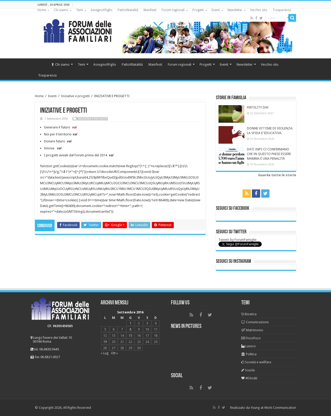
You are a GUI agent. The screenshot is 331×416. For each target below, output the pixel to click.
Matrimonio (252, 330)
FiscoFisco (251, 338)
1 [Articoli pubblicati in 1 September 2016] (130, 323)
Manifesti (150, 10)
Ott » (114, 353)
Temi (79, 10)
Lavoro (248, 346)
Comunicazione (255, 322)
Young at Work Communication (273, 408)
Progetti (198, 10)
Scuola (248, 370)
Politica (249, 354)
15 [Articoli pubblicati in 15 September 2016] (130, 335)
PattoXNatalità (128, 10)
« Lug (105, 353)
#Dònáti (249, 378)
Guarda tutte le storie (277, 175)
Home (41, 10)
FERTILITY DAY (258, 107)
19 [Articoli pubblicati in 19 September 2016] (105, 342)
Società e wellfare (256, 362)
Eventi (216, 10)
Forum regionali (173, 10)
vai (59, 148)
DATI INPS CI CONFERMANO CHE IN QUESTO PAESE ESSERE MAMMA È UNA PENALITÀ (269, 153)
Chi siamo (61, 10)
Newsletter (235, 10)
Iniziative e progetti (75, 96)
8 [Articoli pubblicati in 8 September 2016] (130, 329)
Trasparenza (282, 10)
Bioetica (249, 314)
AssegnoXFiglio (101, 10)
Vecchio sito (258, 10)
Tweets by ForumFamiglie (238, 240)
